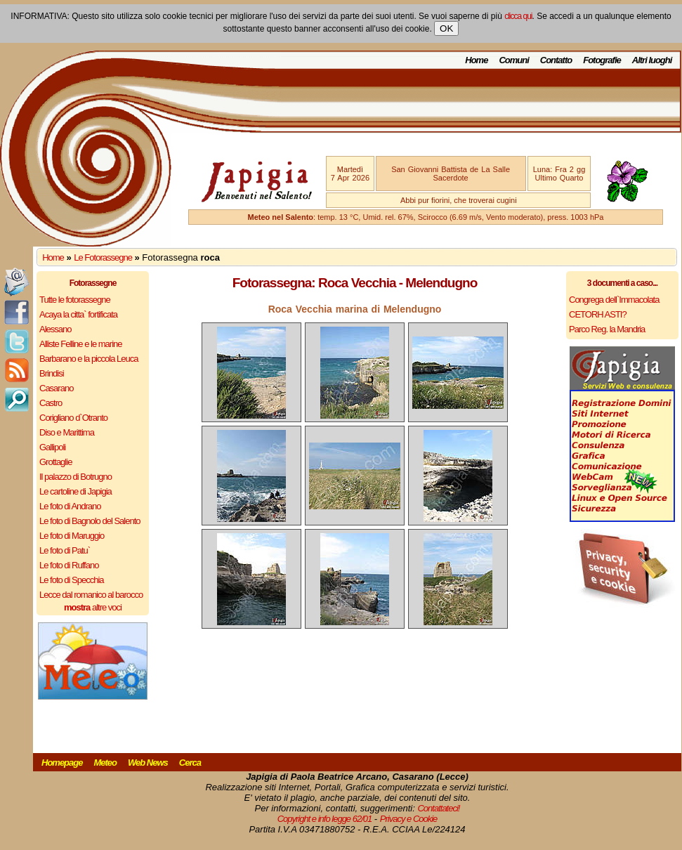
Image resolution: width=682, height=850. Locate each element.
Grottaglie (55, 462)
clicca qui (518, 16)
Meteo (105, 762)
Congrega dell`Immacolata (614, 299)
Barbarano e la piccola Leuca (88, 358)
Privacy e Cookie (409, 818)
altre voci (93, 607)
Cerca (190, 762)
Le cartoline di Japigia (75, 491)
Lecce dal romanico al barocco (91, 594)
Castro (50, 403)
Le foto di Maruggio (71, 535)
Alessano (55, 329)
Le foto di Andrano (70, 506)
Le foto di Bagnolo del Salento (89, 521)
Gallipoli (52, 447)
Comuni (513, 60)
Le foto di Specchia (71, 580)
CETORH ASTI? (598, 314)
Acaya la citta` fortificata (78, 314)
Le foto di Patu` (64, 550)
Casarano (56, 388)
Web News (148, 762)
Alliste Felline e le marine (80, 344)
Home (476, 60)
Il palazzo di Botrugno (75, 476)
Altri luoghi (652, 60)
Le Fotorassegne (103, 257)
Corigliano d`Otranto (73, 417)
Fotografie (602, 60)
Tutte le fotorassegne (74, 299)
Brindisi (51, 373)
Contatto (556, 60)
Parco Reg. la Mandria (607, 329)
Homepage (61, 762)
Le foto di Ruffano (68, 565)
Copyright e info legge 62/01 (324, 818)
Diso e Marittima (66, 432)
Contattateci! (438, 808)
